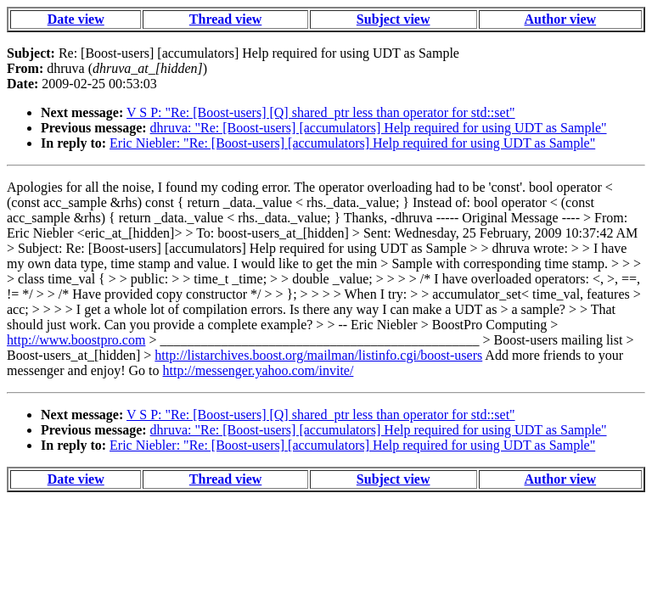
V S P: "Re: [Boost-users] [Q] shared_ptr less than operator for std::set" (320, 112)
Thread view (225, 19)
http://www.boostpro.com (76, 340)
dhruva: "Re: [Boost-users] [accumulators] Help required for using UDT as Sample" (378, 128)
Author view (561, 19)
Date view (76, 19)
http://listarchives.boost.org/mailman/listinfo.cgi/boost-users (318, 355)
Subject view (393, 19)
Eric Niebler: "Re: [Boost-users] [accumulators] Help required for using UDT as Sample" (352, 143)
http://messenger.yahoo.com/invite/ (258, 370)
